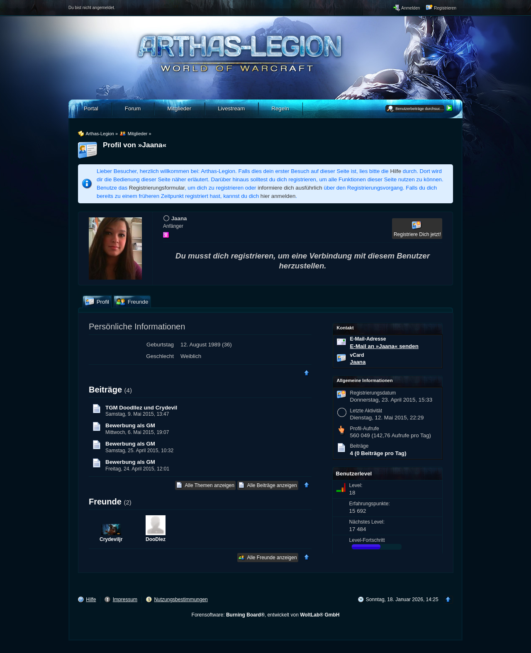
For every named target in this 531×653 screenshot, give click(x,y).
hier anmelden (278, 196)
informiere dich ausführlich (290, 188)
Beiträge (105, 389)
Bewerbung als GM (130, 425)
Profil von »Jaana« (134, 145)
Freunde (105, 501)
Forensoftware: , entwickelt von (266, 615)
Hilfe (396, 171)
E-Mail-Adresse (368, 339)
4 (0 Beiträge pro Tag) (378, 453)
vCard (357, 355)
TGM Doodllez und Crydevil (141, 407)
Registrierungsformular (157, 188)
